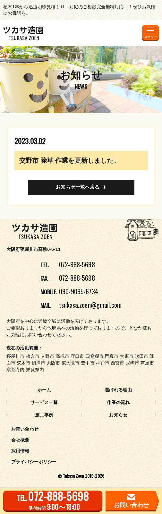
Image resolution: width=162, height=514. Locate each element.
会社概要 (20, 440)
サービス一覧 (44, 402)
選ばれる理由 (118, 390)
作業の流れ (118, 402)
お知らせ (118, 415)
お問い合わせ (24, 429)
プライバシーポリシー (33, 461)
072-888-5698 (77, 264)
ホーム (44, 390)
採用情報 (20, 451)
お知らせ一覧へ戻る (77, 187)
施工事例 (44, 415)
